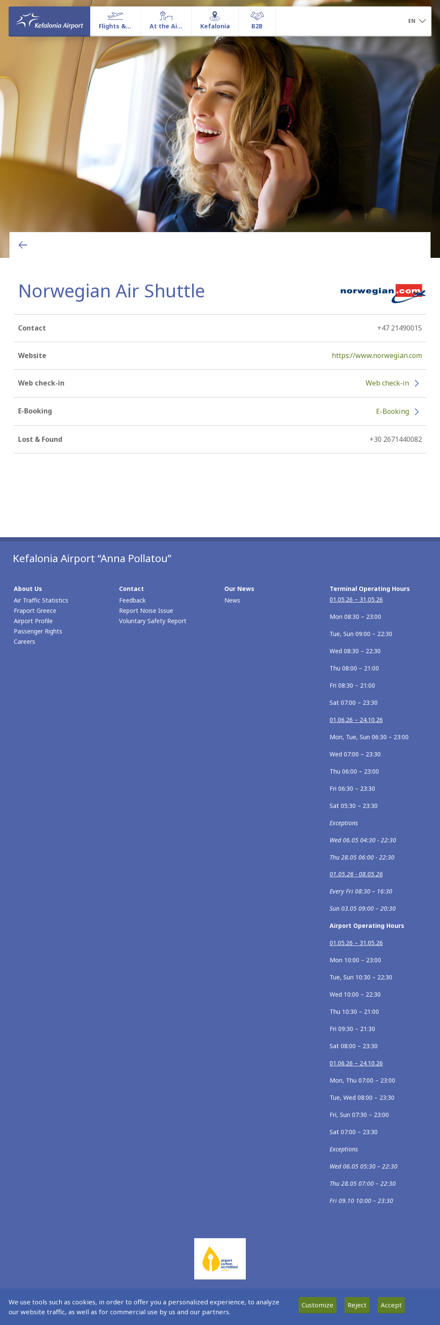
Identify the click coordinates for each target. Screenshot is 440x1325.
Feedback (132, 600)
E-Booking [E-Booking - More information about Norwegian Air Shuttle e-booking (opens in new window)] (392, 411)
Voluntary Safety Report (152, 621)
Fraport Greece (35, 610)
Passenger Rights (38, 631)
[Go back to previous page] (23, 245)
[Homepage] (49, 21)
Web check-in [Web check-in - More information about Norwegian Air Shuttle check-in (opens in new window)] (387, 383)
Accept (391, 1305)
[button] (417, 21)
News (232, 600)
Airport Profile (33, 621)
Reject (357, 1305)
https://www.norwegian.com (377, 355)
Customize (317, 1305)
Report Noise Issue (146, 610)
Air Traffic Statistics (41, 600)
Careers (24, 641)
